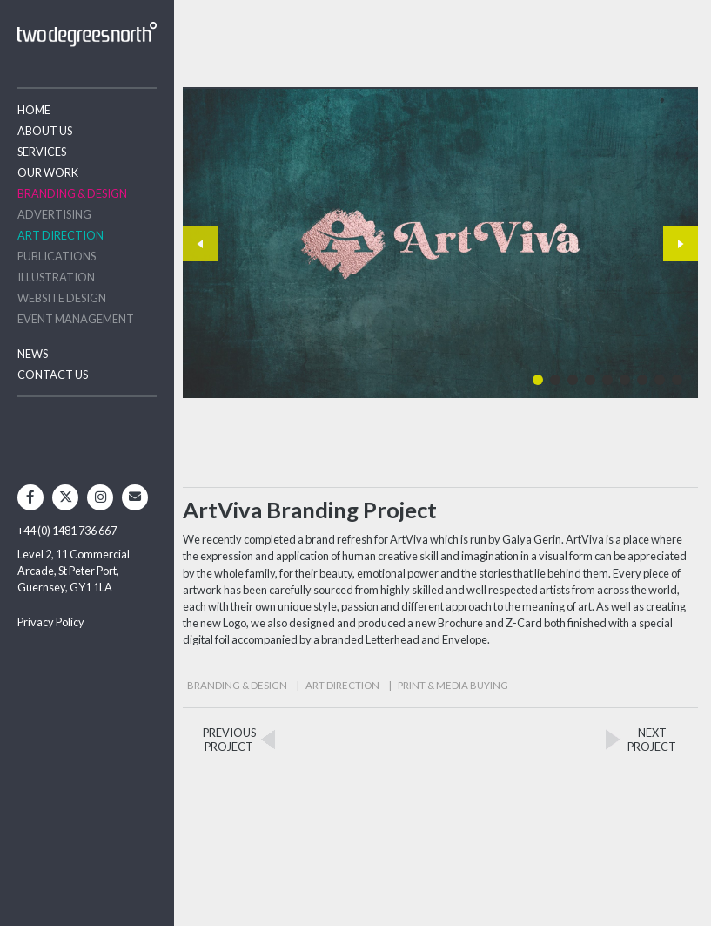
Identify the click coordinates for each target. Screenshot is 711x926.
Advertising (54, 214)
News (32, 354)
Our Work (47, 172)
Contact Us (52, 375)
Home (33, 110)
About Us (44, 131)
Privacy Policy (50, 622)
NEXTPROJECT (651, 740)
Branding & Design (72, 193)
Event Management (75, 319)
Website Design (61, 298)
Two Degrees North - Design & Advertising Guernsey (87, 34)
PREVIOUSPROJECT (229, 740)
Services (41, 152)
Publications (56, 256)
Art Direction (60, 235)
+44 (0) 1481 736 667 (67, 530)
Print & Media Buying (453, 685)
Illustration (56, 277)
